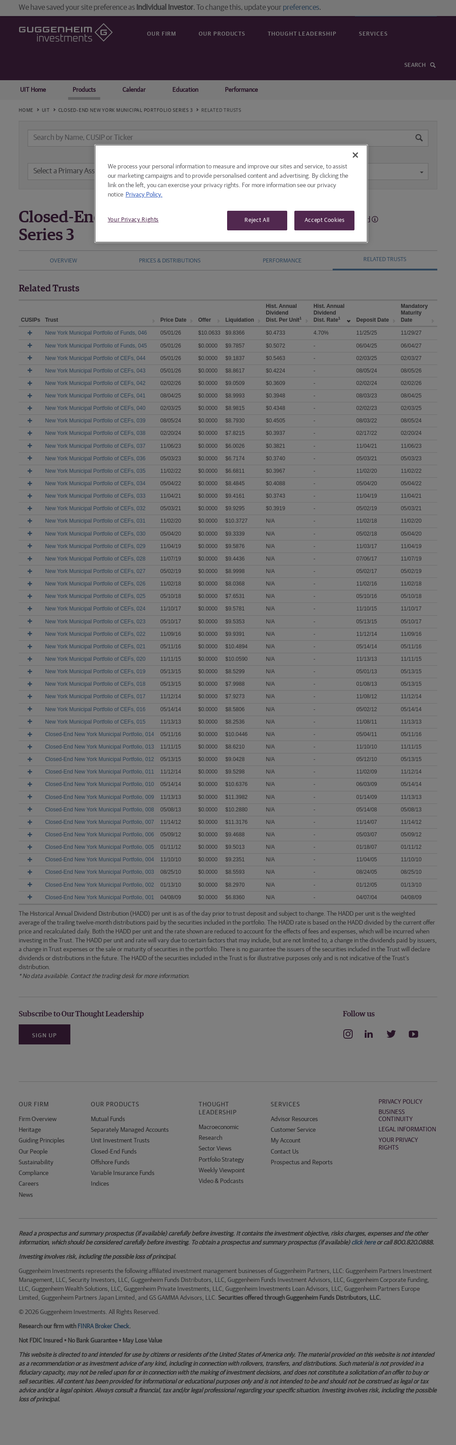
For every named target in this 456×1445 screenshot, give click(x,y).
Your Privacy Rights (133, 220)
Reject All (257, 220)
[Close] (355, 155)
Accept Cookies (325, 220)
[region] (231, 193)
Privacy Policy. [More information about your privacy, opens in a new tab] (144, 195)
